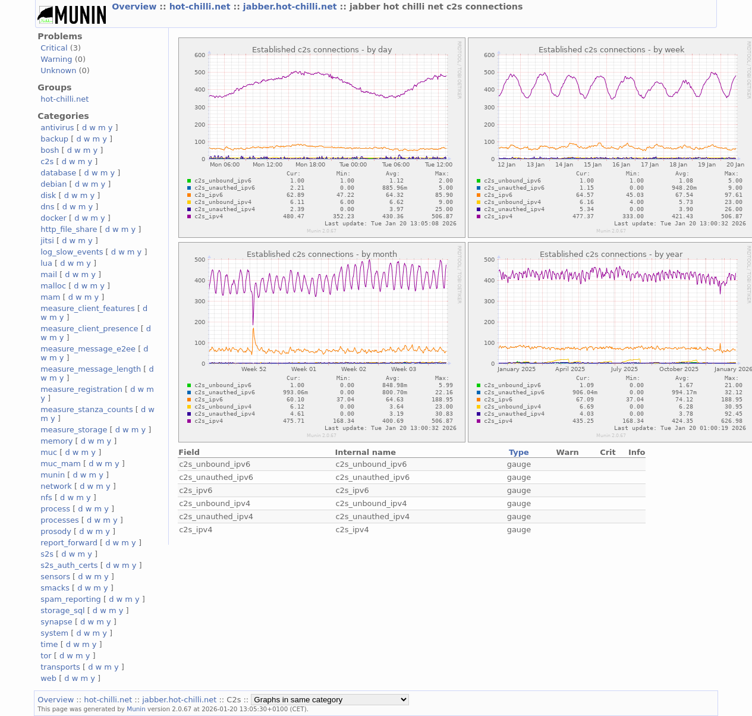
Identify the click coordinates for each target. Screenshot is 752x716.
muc (48, 452)
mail (48, 274)
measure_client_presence (89, 328)
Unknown (58, 70)
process (55, 508)
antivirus (57, 127)
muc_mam (60, 463)
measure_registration (81, 389)
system (54, 633)
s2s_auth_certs (68, 565)
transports (60, 666)
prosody (55, 531)
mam (50, 297)
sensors (55, 576)
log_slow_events (71, 251)
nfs (46, 497)
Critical (53, 47)
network (56, 486)
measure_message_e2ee (88, 348)
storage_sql (62, 610)
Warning (56, 59)
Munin (136, 708)
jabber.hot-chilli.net (291, 6)
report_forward (68, 542)
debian (53, 184)
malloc (53, 285)
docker (53, 217)
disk (48, 195)
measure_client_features (87, 308)
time (49, 644)
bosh (49, 150)
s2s (47, 553)
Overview (135, 6)
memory (56, 440)
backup (54, 138)
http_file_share (68, 229)
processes (59, 520)
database (58, 172)
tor (45, 655)
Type (519, 452)
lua (46, 263)
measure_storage (73, 429)
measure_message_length (90, 369)
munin (52, 474)
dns (47, 206)
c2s (47, 161)
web (48, 678)
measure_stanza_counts (86, 409)
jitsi (47, 240)
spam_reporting (70, 599)
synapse (56, 621)
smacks (55, 587)
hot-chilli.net (201, 6)
